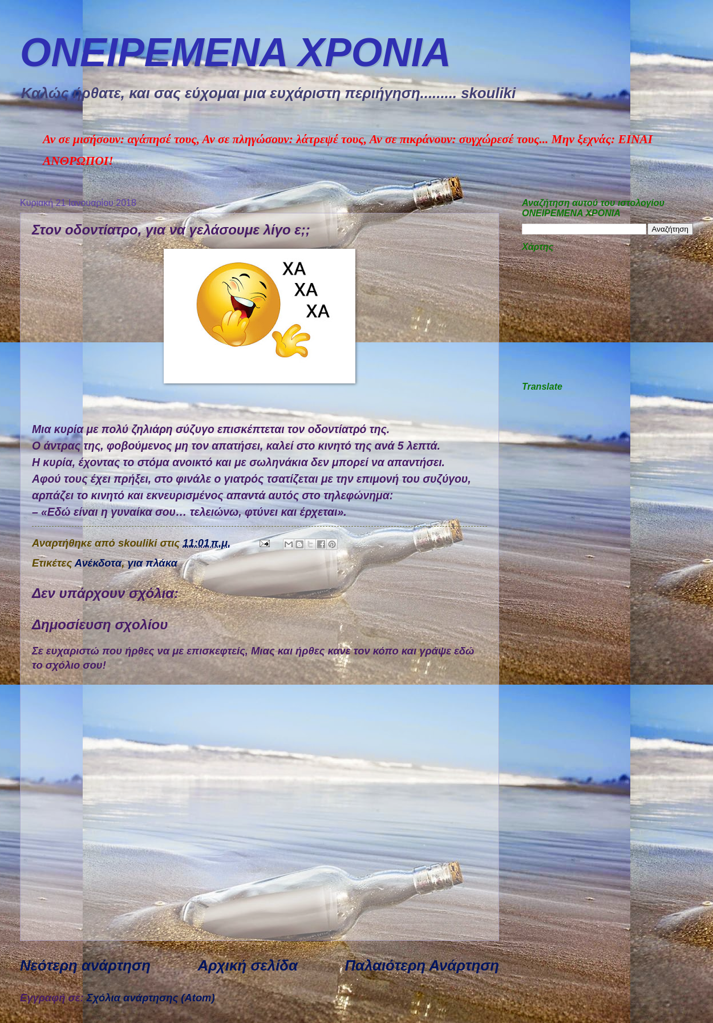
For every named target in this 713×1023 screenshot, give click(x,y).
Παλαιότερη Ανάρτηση (422, 965)
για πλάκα (152, 563)
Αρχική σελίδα (247, 965)
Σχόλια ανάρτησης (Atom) (151, 998)
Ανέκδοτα (98, 563)
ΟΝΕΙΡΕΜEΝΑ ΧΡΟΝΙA (235, 52)
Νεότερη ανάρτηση (85, 965)
